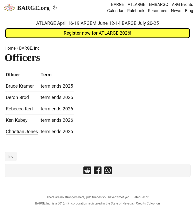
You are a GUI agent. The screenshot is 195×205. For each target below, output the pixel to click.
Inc (11, 156)
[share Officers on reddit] (87, 170)
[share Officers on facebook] (98, 170)
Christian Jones (22, 131)
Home (10, 48)
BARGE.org (27, 7)
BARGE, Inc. (30, 48)
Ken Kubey (17, 120)
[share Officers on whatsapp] (108, 170)
